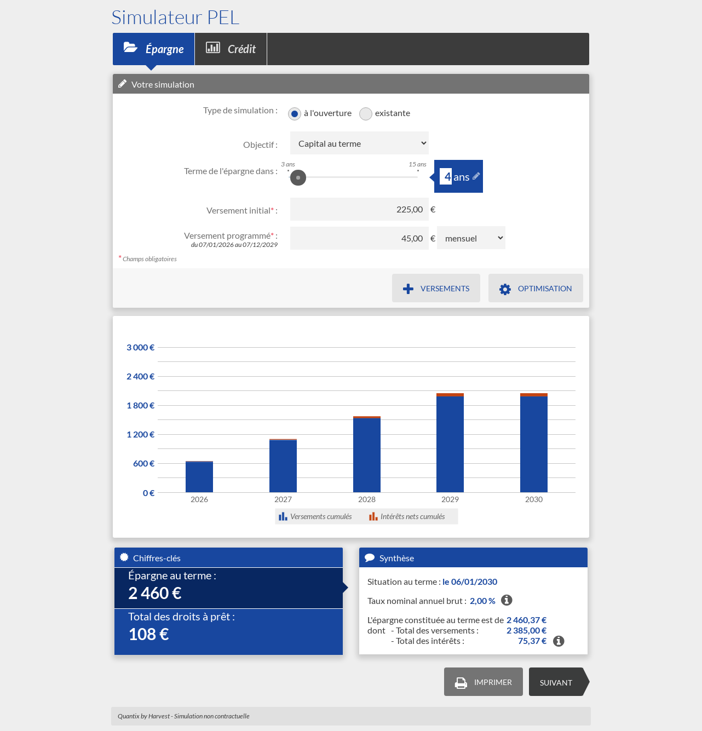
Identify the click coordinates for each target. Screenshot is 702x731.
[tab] (228, 588)
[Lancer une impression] (483, 681)
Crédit (231, 48)
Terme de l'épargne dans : (231, 170)
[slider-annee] (446, 176)
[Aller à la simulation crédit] (556, 681)
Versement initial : (242, 210)
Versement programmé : (231, 235)
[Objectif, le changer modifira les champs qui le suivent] (359, 142)
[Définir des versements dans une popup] (436, 288)
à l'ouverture (327, 112)
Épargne (153, 48)
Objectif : (260, 144)
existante (392, 112)
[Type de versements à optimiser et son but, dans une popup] (535, 288)
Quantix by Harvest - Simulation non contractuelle (184, 716)
